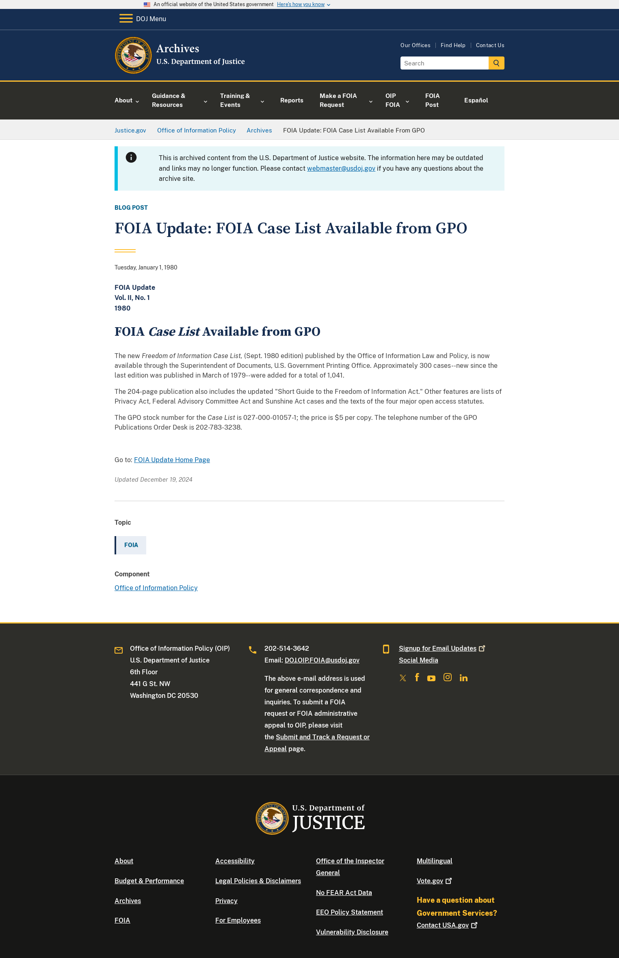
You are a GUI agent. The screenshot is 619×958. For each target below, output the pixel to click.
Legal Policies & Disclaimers (258, 881)
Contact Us (490, 45)
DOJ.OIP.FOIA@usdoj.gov (322, 660)
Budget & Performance (149, 881)
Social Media (418, 660)
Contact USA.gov (448, 925)
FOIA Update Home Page (172, 460)
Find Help (453, 45)
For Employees (238, 920)
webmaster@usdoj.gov (341, 168)
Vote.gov (435, 881)
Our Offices (415, 45)
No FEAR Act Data (344, 893)
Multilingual (434, 861)
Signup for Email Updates (443, 648)
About (124, 861)
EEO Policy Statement (349, 912)
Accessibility (235, 861)
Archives (128, 901)
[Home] (181, 70)
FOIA (122, 920)
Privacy (226, 901)
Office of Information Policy (156, 588)
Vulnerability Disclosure (352, 932)
